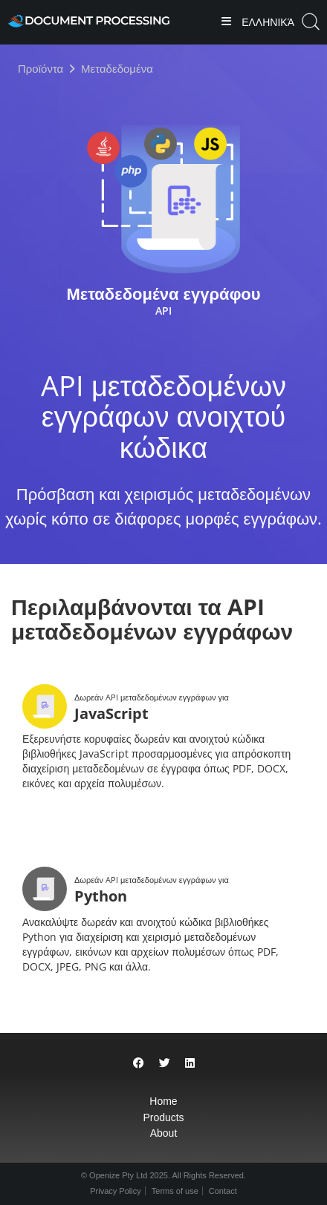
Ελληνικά (266, 22)
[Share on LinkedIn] (190, 1063)
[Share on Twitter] (165, 1063)
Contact (223, 1190)
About (164, 1133)
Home (163, 1101)
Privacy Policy (115, 1190)
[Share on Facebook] (139, 1063)
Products (163, 1117)
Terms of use (175, 1190)
